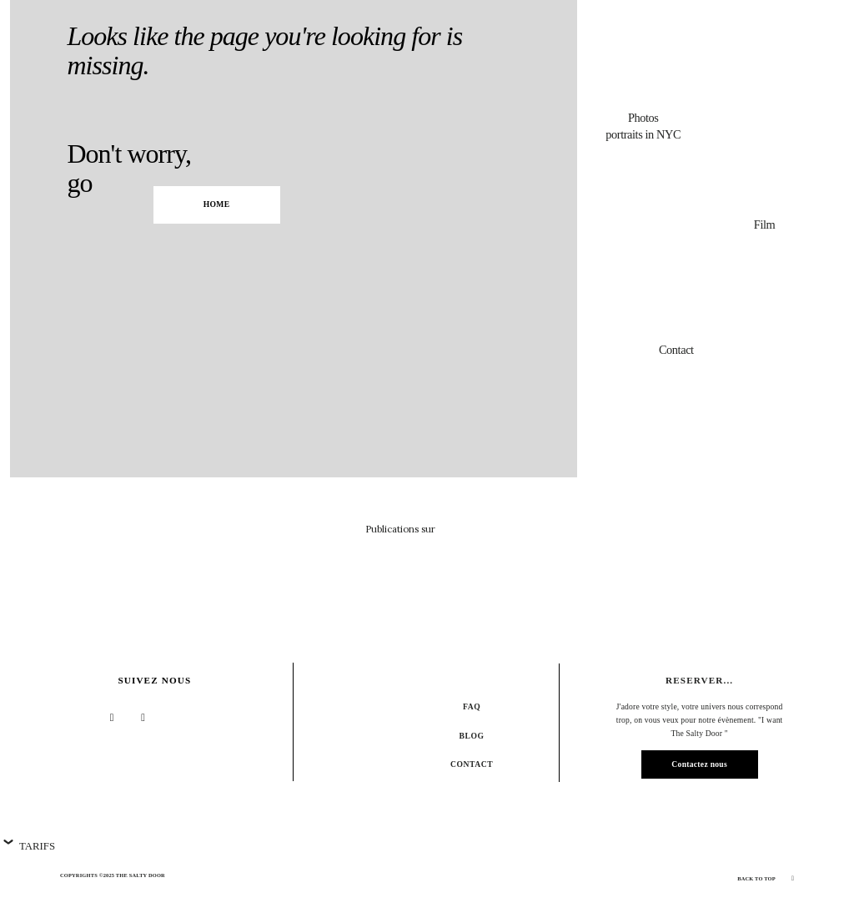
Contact (471, 764)
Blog (472, 735)
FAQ (471, 706)
